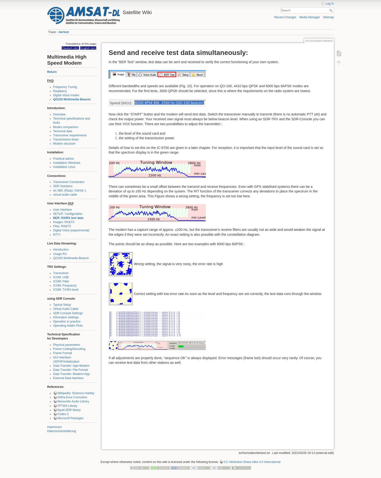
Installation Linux (64, 167)
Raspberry (60, 91)
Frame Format (62, 353)
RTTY (57, 234)
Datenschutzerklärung (61, 431)
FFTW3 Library (68, 406)
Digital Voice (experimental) (71, 230)
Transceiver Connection (69, 182)
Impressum (54, 427)
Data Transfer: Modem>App (71, 374)
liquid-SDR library (69, 410)
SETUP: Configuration (68, 214)
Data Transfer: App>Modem (71, 365)
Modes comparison (65, 127)
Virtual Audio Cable (65, 309)
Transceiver (61, 273)
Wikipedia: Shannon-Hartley (76, 393)
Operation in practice (67, 321)
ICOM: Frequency (65, 285)
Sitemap (328, 17)
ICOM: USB (61, 277)
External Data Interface (68, 378)
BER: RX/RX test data (68, 218)
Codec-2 (63, 414)
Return (52, 72)
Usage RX (60, 254)
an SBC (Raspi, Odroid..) (69, 190)
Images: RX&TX (64, 222)
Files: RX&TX (62, 226)
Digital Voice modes (66, 95)
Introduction (61, 249)
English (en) (88, 48)
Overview (59, 114)
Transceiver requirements (70, 135)
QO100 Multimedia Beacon (72, 99)
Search (331, 10)
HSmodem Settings (66, 317)
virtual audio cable (65, 194)
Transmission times (66, 139)
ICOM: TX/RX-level (65, 289)
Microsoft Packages (71, 418)
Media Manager (309, 17)
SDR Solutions (63, 186)
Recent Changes (285, 17)
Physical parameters (66, 345)
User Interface (62, 209)
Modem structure (64, 143)
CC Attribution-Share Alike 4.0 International (252, 462)
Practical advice (63, 158)
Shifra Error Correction (72, 397)
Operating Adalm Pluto (68, 325)
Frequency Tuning (65, 87)
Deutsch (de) (70, 48)
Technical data (62, 131)
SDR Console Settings (68, 313)
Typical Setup (62, 304)
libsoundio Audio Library (73, 401)
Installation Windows (66, 163)
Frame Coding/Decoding (69, 349)
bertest (64, 32)
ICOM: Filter (61, 281)
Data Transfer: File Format (70, 370)
